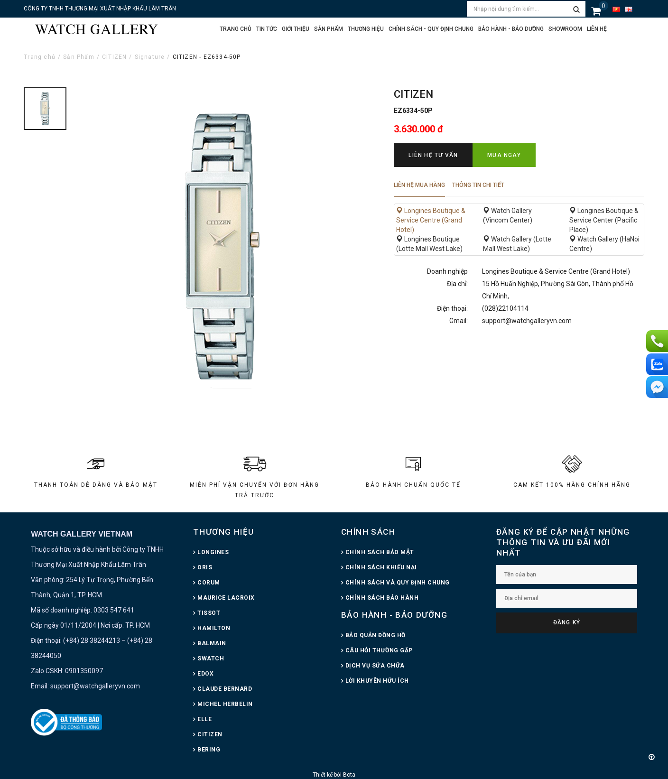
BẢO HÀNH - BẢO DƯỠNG (394, 615)
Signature (150, 57)
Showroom (565, 29)
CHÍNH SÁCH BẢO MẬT (379, 552)
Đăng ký (566, 622)
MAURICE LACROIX (226, 597)
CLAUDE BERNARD (224, 689)
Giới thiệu (295, 29)
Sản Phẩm (78, 57)
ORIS (204, 567)
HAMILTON (213, 628)
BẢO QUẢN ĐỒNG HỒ (375, 635)
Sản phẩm (328, 29)
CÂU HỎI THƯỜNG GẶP (379, 650)
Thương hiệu (366, 29)
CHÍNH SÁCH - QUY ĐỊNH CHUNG (431, 29)
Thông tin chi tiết (478, 185)
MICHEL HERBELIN (225, 704)
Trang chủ (235, 29)
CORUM (208, 582)
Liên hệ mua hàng (419, 185)
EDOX (205, 673)
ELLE (204, 719)
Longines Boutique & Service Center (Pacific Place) (604, 220)
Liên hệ (597, 29)
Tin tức (266, 29)
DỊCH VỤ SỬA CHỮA (375, 665)
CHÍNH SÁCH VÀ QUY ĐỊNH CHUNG (397, 582)
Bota (349, 774)
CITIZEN (114, 57)
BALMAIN (211, 643)
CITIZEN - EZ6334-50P (207, 57)
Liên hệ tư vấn (433, 155)
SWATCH (210, 658)
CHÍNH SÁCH (368, 532)
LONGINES (213, 552)
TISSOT (208, 613)
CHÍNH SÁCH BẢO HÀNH (382, 597)
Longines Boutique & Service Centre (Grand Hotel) (430, 220)
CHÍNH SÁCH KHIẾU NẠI (381, 567)
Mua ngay (504, 155)
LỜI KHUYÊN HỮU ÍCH (377, 680)
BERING (208, 749)
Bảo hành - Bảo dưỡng (511, 29)
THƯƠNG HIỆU (223, 532)
